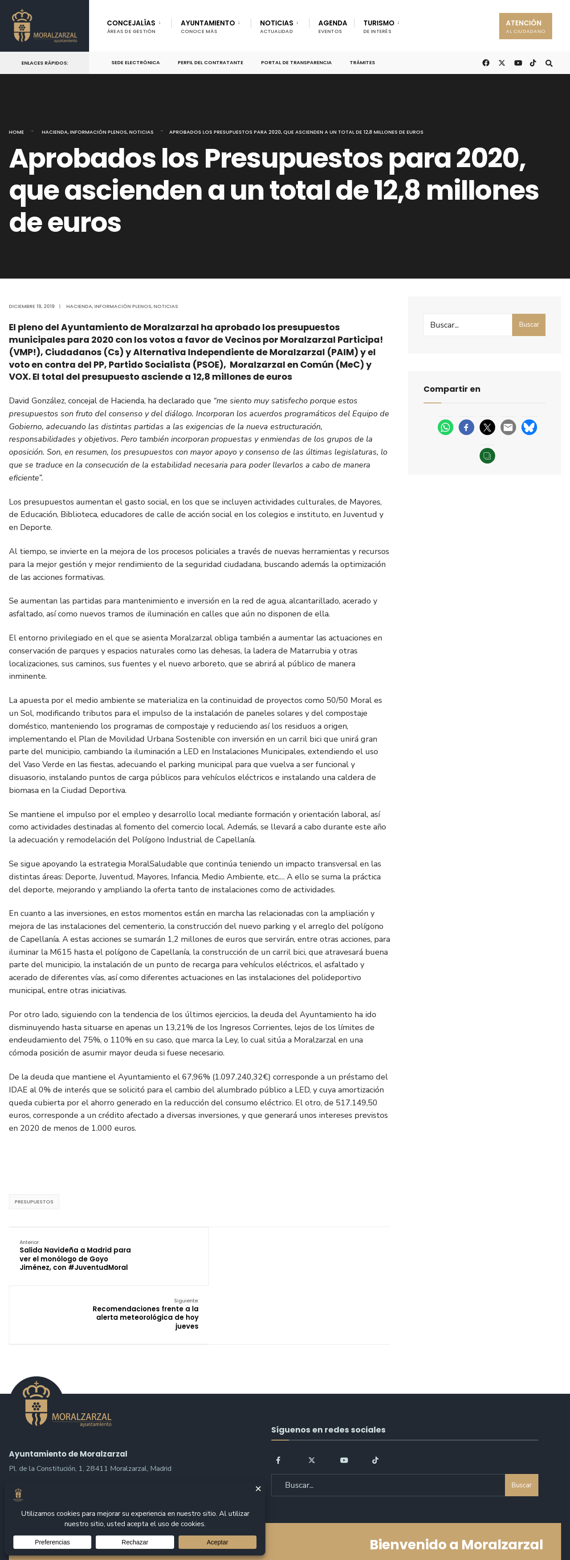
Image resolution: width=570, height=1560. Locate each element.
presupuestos (34, 1201)
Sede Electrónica (135, 62)
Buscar (529, 324)
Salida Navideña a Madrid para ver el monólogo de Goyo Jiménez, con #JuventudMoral (74, 1255)
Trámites (362, 62)
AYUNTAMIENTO (208, 26)
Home (16, 131)
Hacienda (55, 131)
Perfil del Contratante (210, 62)
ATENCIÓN (526, 26)
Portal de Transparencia (296, 62)
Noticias (141, 131)
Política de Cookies (341, 1528)
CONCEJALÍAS (131, 26)
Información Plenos (98, 131)
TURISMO (379, 26)
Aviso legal (287, 1528)
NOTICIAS (276, 26)
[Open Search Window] (549, 62)
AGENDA (332, 26)
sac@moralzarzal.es (40, 1443)
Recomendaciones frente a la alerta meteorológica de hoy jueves (326, 1255)
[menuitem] (139, 25)
